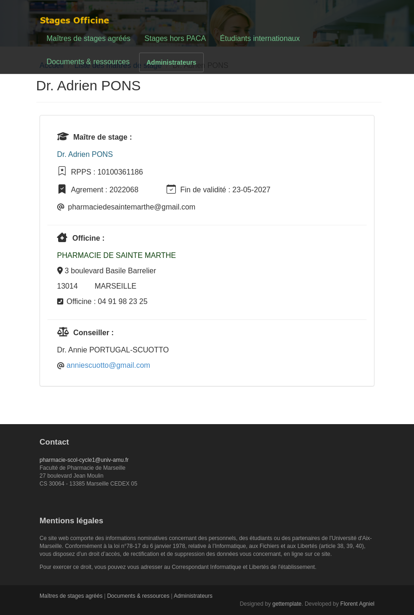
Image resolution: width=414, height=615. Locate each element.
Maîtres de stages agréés (89, 38)
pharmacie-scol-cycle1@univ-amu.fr (84, 460)
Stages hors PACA (175, 38)
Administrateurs (171, 62)
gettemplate (287, 604)
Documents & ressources (88, 62)
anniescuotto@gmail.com (108, 365)
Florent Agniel (357, 604)
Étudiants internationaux (260, 38)
